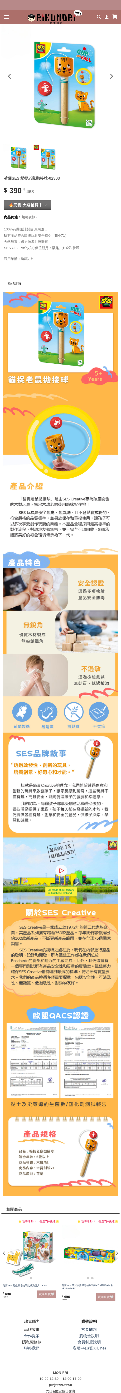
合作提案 (32, 1336)
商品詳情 (15, 273)
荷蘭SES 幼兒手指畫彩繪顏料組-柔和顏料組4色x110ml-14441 (87, 1287)
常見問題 (89, 1329)
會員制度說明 (89, 1342)
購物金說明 (89, 1336)
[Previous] (10, 76)
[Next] (111, 76)
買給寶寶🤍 (47, 1294)
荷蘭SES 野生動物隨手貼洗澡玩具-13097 (25, 1285)
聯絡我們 (32, 1348)
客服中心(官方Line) (89, 1348)
